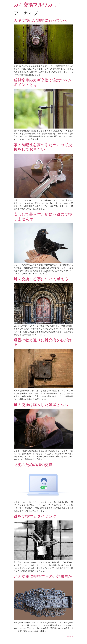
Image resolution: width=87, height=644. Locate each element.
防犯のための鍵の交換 (33, 464)
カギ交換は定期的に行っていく (41, 20)
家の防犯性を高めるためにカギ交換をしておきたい (43, 147)
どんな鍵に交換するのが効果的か (43, 576)
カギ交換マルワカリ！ (38, 4)
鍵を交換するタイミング (35, 516)
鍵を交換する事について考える (41, 279)
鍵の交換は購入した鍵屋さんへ (41, 404)
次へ (70, 636)
